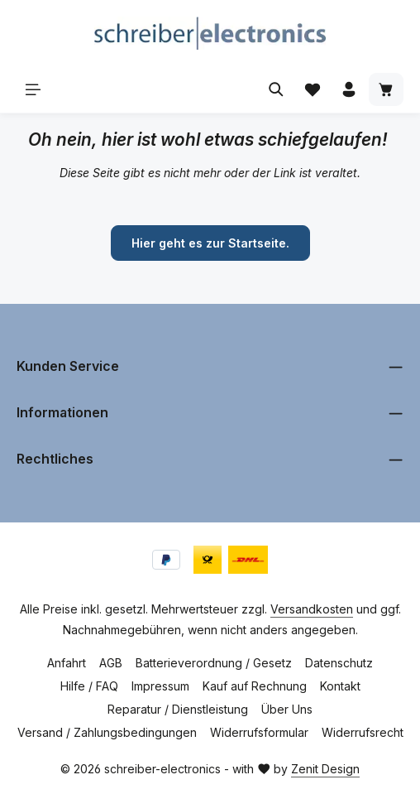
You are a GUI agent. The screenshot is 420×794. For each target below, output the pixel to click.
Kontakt (340, 686)
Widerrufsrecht (362, 732)
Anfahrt (66, 663)
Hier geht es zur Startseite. (210, 243)
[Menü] (33, 89)
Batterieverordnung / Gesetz (214, 663)
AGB (110, 663)
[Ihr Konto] (348, 89)
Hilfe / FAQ (89, 686)
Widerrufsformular (259, 732)
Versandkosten (311, 609)
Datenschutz (339, 663)
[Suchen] (276, 89)
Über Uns (287, 709)
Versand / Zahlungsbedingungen (107, 732)
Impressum (160, 686)
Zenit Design (325, 769)
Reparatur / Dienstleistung (177, 709)
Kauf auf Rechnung (255, 686)
